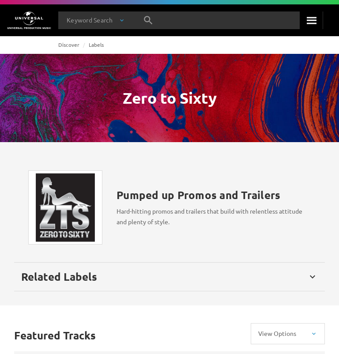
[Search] (311, 20)
